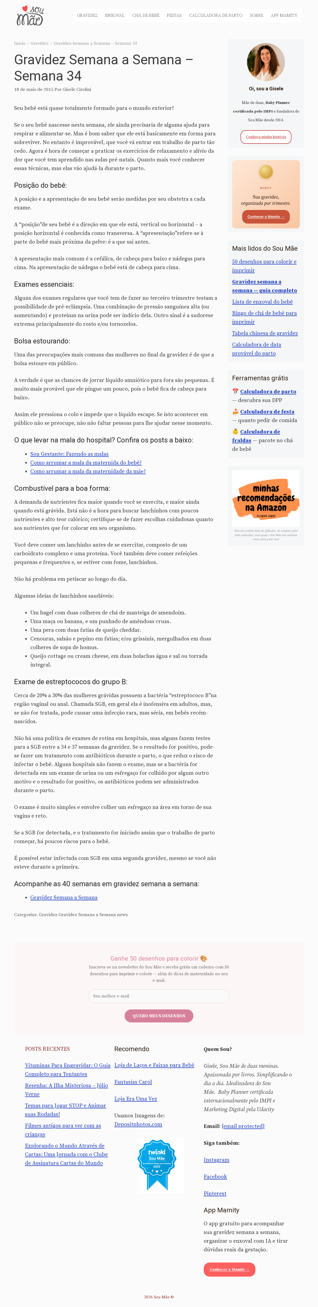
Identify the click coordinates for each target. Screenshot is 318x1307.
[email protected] (243, 1126)
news (122, 915)
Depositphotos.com (138, 1124)
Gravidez (87, 15)
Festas (174, 15)
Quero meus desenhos (159, 1016)
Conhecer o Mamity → (266, 217)
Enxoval (115, 15)
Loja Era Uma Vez (135, 1099)
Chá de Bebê (145, 15)
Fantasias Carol (133, 1082)
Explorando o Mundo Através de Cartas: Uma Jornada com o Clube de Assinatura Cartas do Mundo (66, 1155)
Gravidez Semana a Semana (64, 897)
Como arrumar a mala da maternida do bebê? (86, 463)
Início (19, 43)
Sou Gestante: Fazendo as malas (69, 454)
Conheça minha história (266, 137)
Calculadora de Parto (215, 15)
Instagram (216, 1160)
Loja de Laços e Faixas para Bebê (154, 1065)
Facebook (215, 1177)
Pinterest (215, 1193)
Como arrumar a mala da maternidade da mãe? (88, 471)
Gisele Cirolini (77, 90)
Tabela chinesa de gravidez (265, 333)
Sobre (256, 15)
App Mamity (284, 15)
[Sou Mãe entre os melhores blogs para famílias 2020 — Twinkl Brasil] (159, 1165)
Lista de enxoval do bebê (262, 302)
